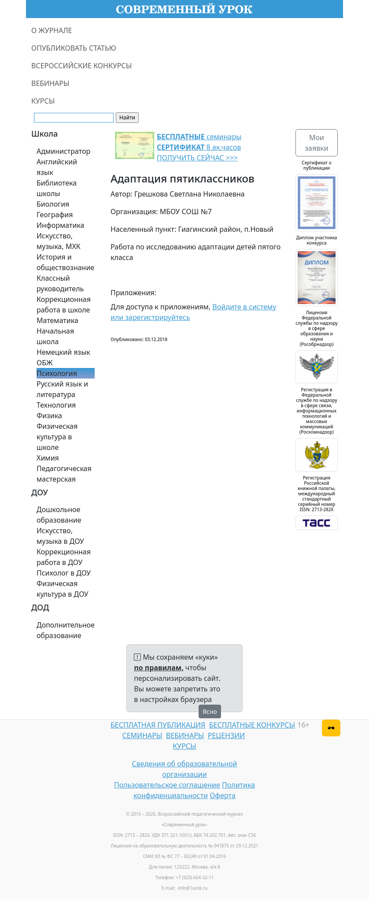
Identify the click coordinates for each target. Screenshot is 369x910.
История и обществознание (65, 262)
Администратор (63, 151)
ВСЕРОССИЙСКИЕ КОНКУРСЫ (81, 66)
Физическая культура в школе (57, 436)
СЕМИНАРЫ (142, 735)
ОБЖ (44, 363)
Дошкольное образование (59, 515)
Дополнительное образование (66, 630)
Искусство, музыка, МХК (59, 241)
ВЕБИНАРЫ (50, 83)
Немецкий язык (63, 352)
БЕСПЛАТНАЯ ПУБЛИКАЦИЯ (158, 725)
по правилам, (158, 667)
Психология (57, 373)
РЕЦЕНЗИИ (226, 735)
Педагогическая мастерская (64, 474)
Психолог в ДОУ (64, 573)
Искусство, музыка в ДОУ (60, 536)
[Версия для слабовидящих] (331, 728)
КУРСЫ (43, 101)
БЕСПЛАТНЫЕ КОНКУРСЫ (252, 725)
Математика (57, 320)
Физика (49, 415)
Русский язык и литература (62, 389)
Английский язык (57, 167)
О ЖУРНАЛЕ (51, 30)
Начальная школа (55, 336)
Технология (56, 405)
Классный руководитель (60, 283)
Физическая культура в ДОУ (63, 589)
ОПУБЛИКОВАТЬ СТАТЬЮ (73, 48)
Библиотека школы (57, 188)
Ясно (210, 711)
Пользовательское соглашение (167, 785)
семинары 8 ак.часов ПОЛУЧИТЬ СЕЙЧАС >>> (199, 147)
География (55, 214)
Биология (53, 204)
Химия (48, 458)
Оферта (223, 795)
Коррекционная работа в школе (64, 304)
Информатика (60, 225)
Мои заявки (316, 143)
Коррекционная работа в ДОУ (64, 557)
